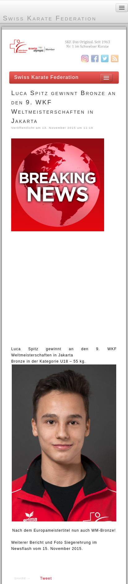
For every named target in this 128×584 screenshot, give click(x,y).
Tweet (46, 578)
